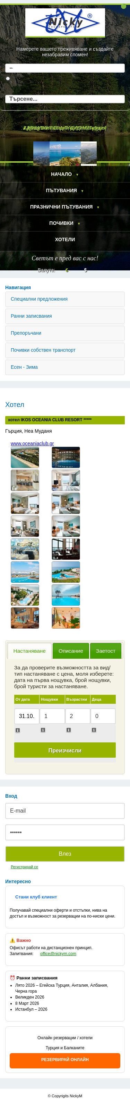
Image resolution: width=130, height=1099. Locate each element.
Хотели (65, 239)
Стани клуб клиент (36, 896)
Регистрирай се (24, 867)
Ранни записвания (31, 316)
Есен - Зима (24, 367)
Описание (71, 651)
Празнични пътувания (61, 207)
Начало (61, 174)
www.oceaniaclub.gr (32, 443)
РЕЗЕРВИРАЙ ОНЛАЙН (65, 1059)
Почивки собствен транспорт (43, 350)
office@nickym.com (58, 953)
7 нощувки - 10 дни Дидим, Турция (65, 128)
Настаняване (30, 651)
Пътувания (61, 190)
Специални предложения (39, 299)
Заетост (105, 651)
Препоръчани (26, 333)
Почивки (61, 223)
